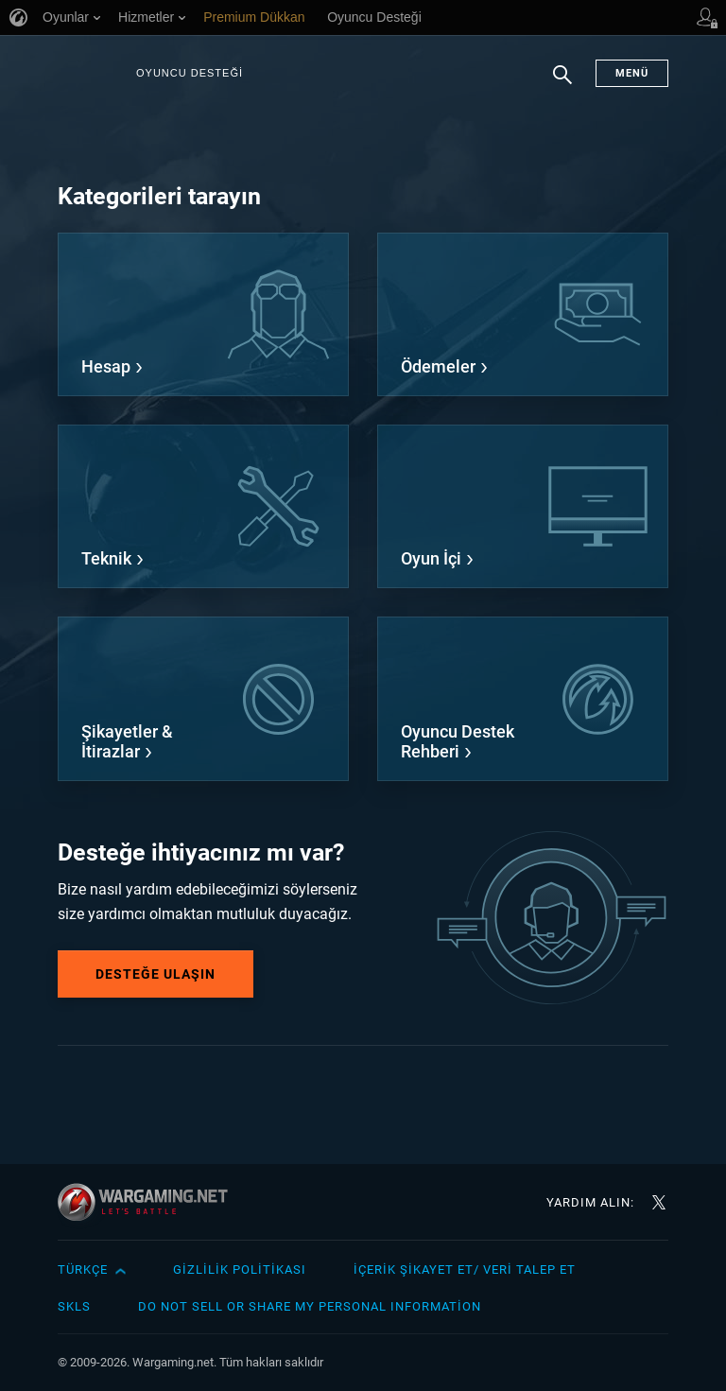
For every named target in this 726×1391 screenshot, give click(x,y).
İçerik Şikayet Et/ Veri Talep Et (465, 1269)
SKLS (74, 1306)
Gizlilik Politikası (239, 1269)
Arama (562, 84)
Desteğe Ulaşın (155, 974)
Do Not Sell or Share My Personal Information (309, 1306)
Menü (631, 73)
